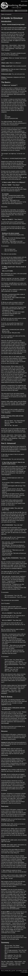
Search (13, 10)
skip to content (24, 1)
